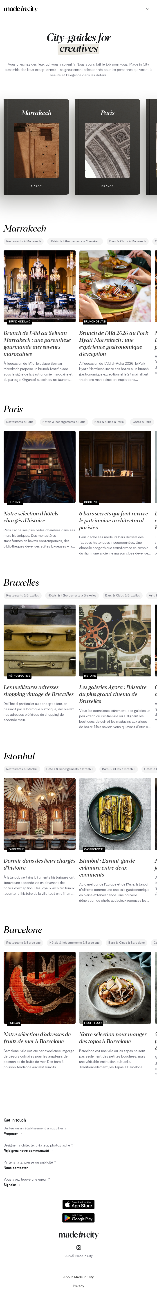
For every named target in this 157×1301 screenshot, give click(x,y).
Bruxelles (21, 582)
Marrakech (37, 112)
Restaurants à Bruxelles (22, 595)
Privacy (78, 1286)
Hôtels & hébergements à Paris (64, 422)
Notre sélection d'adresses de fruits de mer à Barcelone (37, 1037)
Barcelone (23, 929)
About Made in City (78, 1277)
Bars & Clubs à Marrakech (127, 241)
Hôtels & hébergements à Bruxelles (72, 595)
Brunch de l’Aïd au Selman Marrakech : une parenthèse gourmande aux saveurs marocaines (37, 343)
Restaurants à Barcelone (23, 942)
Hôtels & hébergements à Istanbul (69, 769)
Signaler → (12, 1185)
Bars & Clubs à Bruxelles (122, 595)
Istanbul (19, 756)
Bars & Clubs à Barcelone (126, 942)
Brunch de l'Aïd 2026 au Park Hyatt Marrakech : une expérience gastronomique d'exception (113, 343)
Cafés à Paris (142, 422)
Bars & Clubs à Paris (109, 422)
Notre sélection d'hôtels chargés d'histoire (31, 517)
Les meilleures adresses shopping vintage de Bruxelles (39, 690)
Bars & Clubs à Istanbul (118, 769)
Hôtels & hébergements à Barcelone (74, 942)
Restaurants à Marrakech (23, 241)
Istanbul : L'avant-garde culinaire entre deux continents (107, 867)
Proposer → (13, 1133)
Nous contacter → (18, 1168)
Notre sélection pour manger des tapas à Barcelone (113, 1037)
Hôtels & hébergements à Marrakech (75, 241)
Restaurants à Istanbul (21, 769)
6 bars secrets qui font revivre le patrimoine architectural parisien (113, 520)
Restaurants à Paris (20, 422)
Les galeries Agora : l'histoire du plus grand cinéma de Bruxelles (113, 693)
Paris (107, 112)
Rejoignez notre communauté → (28, 1151)
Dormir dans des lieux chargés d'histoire (39, 864)
